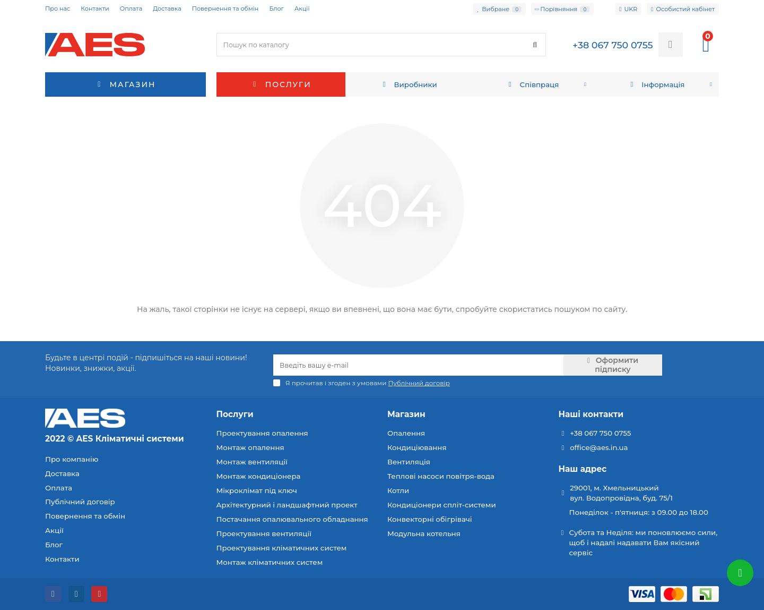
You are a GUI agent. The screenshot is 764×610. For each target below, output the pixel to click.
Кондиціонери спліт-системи (441, 505)
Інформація (656, 84)
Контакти (95, 8)
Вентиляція (408, 461)
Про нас (57, 8)
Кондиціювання (417, 447)
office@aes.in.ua (599, 447)
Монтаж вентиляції (252, 461)
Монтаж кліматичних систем (269, 562)
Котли (398, 490)
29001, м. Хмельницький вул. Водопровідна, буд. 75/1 (621, 493)
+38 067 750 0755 (600, 433)
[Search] (381, 44)
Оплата (131, 8)
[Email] (418, 365)
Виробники (408, 84)
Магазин (406, 414)
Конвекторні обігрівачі (429, 519)
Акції (302, 8)
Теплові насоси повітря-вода (440, 476)
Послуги (280, 84)
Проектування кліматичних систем (281, 548)
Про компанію (71, 459)
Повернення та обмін (225, 8)
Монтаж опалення (250, 447)
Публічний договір (80, 501)
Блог (276, 8)
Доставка (167, 8)
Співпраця (532, 84)
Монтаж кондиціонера (258, 476)
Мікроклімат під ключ (256, 490)
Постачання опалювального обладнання (292, 519)
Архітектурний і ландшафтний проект (287, 505)
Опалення (406, 433)
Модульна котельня (424, 533)
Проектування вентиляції (263, 533)
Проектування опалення (262, 433)
